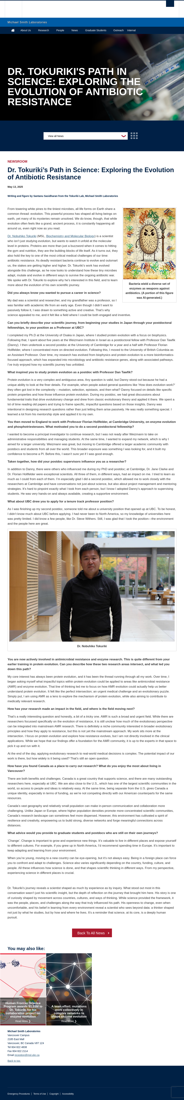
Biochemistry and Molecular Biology (70, 236)
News (75, 30)
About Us (25, 30)
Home (13, 30)
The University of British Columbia (16, 9)
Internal (131, 30)
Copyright (54, 1094)
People (60, 30)
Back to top (16, 1060)
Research (43, 30)
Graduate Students (95, 30)
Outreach (118, 30)
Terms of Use (39, 1094)
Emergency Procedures (19, 1094)
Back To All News (91, 933)
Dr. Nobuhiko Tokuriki (22, 236)
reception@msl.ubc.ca (27, 1055)
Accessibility (68, 1094)
